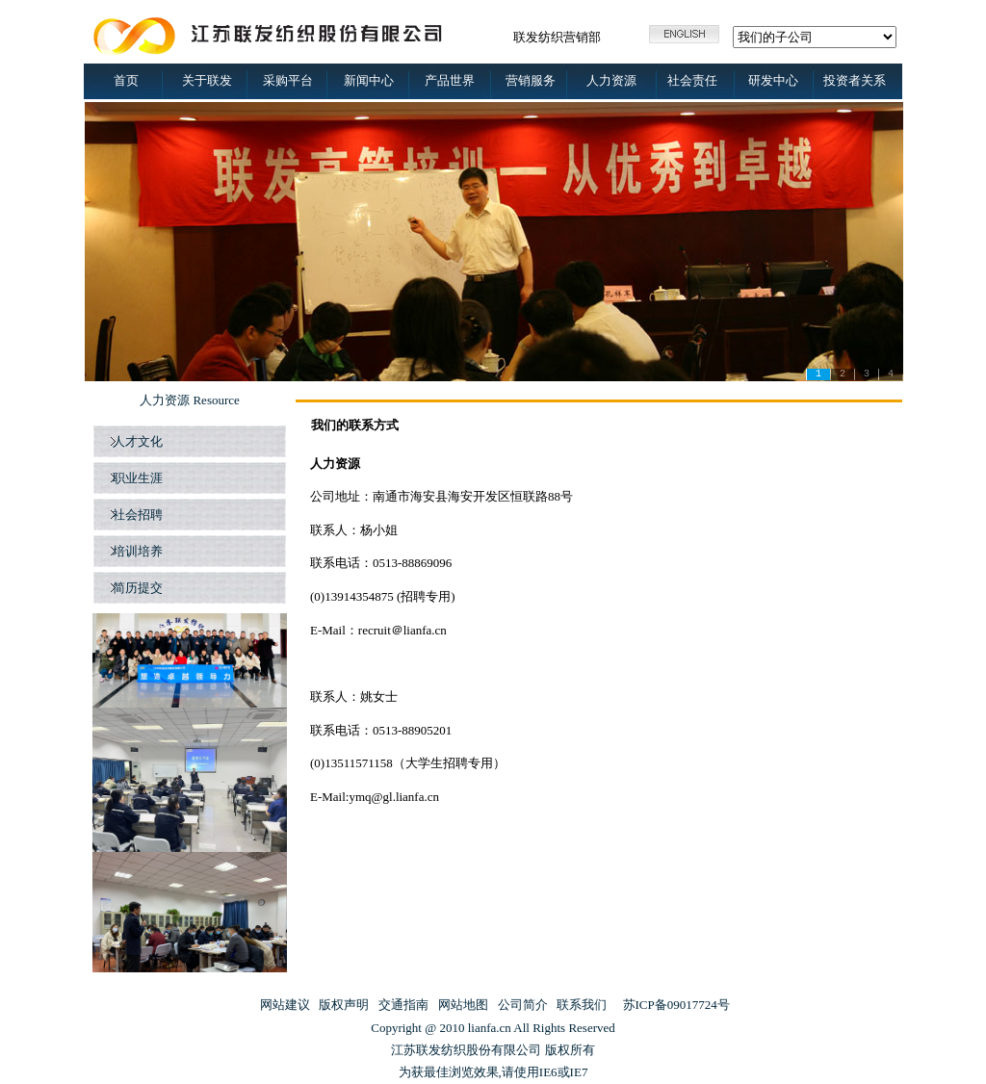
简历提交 (138, 588)
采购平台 (288, 80)
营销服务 (531, 80)
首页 (126, 80)
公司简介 (523, 1004)
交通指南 (403, 1004)
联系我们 (582, 1004)
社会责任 (692, 80)
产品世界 (450, 80)
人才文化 (135, 441)
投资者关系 (854, 80)
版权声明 (344, 1004)
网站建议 (285, 1004)
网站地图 (463, 1004)
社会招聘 (135, 514)
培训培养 (135, 551)
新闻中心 (369, 80)
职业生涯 (135, 478)
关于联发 (207, 80)
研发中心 (773, 80)
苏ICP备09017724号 (676, 1004)
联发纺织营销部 (557, 37)
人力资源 (611, 80)
